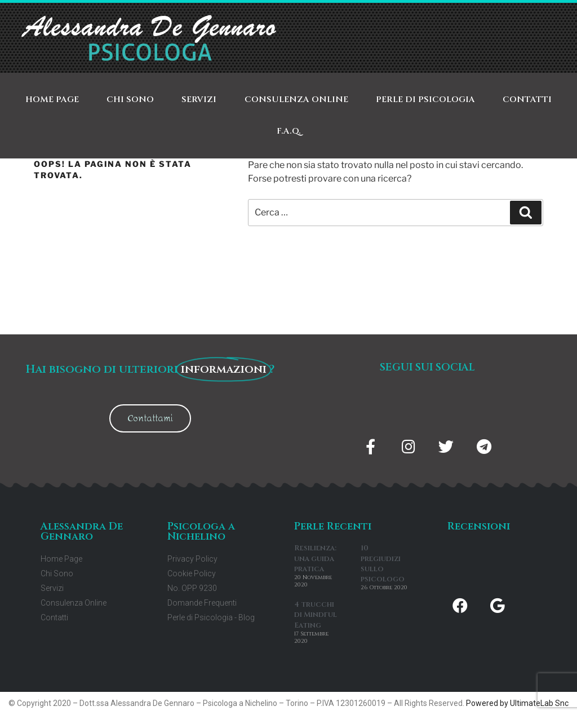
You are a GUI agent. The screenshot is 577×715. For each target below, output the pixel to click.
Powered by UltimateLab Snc (517, 703)
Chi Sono (130, 99)
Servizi (198, 99)
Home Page (52, 99)
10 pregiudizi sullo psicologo (383, 563)
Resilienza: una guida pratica (315, 558)
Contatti (527, 99)
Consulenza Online (296, 99)
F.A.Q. (289, 131)
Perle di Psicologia (425, 99)
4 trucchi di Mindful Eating (315, 614)
